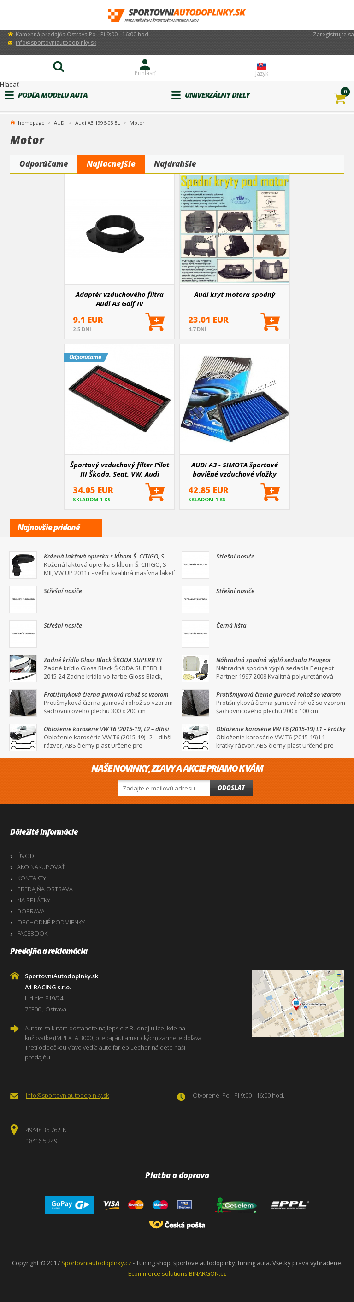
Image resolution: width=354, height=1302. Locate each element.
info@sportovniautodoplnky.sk (56, 42)
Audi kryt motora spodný (234, 294)
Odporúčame (43, 163)
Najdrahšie (175, 163)
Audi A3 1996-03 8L (97, 122)
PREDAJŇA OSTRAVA (45, 889)
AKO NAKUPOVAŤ (41, 867)
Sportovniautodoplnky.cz (96, 1263)
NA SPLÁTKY (33, 900)
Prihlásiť (145, 73)
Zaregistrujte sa (333, 34)
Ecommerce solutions (158, 1273)
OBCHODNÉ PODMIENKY (51, 922)
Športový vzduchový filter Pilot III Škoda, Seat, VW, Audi (119, 469)
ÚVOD (25, 856)
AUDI (60, 122)
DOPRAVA (31, 911)
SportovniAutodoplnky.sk (177, 15)
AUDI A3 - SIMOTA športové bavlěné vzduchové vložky (234, 469)
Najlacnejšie (111, 163)
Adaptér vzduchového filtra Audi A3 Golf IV (120, 299)
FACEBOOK (32, 933)
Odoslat (231, 788)
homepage (31, 122)
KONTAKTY (31, 878)
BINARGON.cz (207, 1273)
